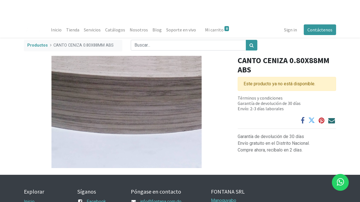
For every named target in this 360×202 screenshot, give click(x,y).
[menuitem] (56, 29)
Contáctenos (319, 30)
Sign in (290, 30)
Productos (37, 45)
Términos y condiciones (260, 98)
